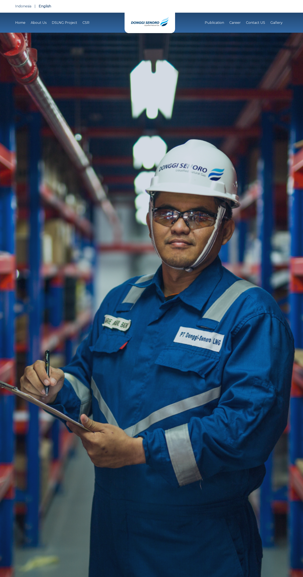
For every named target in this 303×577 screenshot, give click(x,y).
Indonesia (23, 6)
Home (20, 23)
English (45, 6)
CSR (85, 23)
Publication (214, 23)
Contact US (255, 23)
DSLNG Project (64, 23)
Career (235, 23)
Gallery (276, 23)
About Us (39, 23)
